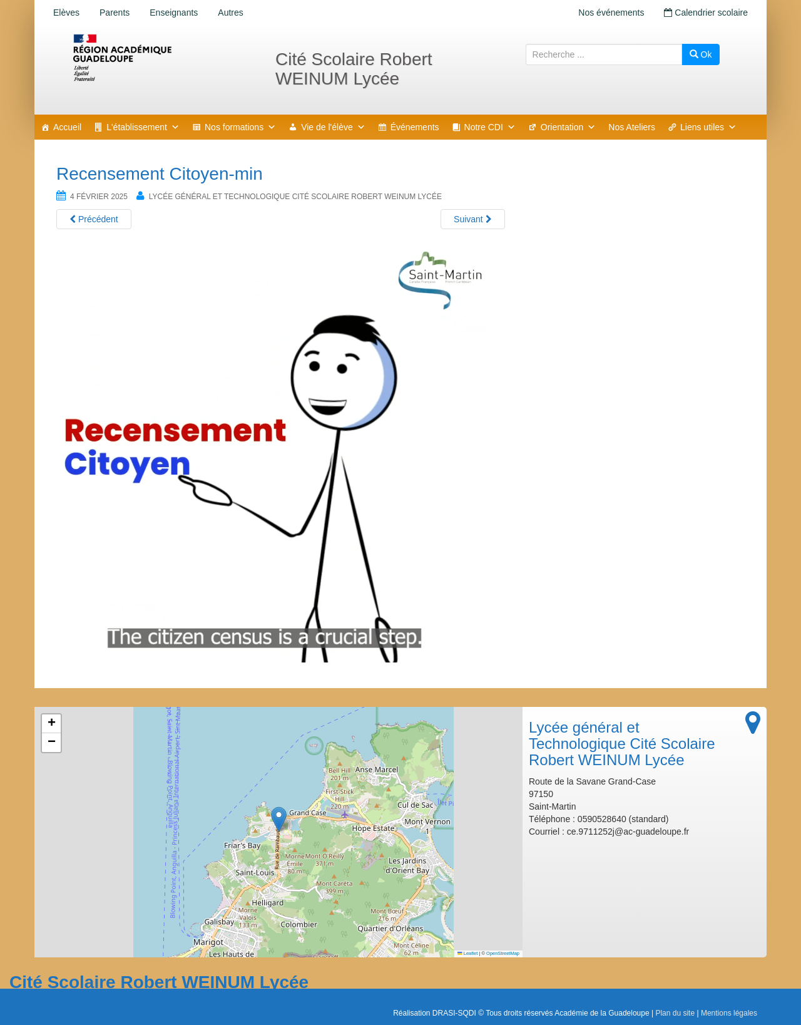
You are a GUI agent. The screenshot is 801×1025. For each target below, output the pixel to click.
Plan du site (675, 1013)
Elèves (66, 13)
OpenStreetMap (502, 953)
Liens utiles (708, 127)
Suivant (473, 219)
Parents (114, 13)
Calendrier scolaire (706, 13)
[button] (279, 819)
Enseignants (174, 13)
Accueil (67, 127)
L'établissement (143, 127)
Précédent (93, 219)
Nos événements (611, 13)
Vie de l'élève (333, 127)
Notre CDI (490, 127)
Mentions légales (729, 1013)
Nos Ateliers (631, 127)
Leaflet (467, 953)
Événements (414, 127)
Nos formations (240, 127)
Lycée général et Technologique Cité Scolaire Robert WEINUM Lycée (295, 196)
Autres (230, 13)
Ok (701, 54)
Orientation (568, 127)
